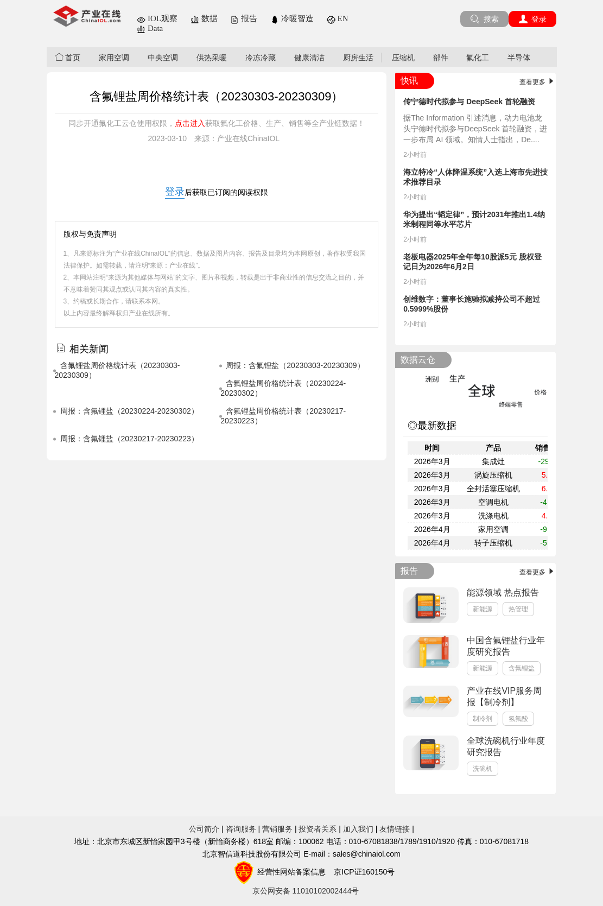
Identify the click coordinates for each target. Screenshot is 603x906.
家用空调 (114, 57)
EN (337, 18)
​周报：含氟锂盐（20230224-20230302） (129, 411)
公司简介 (204, 829)
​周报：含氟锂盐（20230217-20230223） (129, 438)
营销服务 (277, 829)
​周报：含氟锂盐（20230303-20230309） (295, 365)
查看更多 (537, 82)
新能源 (482, 609)
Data (150, 28)
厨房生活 (358, 57)
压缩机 (403, 57)
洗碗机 (482, 768)
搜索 (484, 19)
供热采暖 (211, 57)
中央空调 (163, 57)
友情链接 (394, 829)
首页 (68, 57)
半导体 (518, 57)
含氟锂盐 (522, 668)
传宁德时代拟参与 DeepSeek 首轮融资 (469, 101)
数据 (204, 18)
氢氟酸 (518, 719)
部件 (440, 57)
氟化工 (477, 57)
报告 (243, 18)
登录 (532, 19)
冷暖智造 (292, 18)
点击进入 (190, 123)
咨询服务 (241, 829)
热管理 (518, 609)
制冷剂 (482, 719)
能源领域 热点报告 (502, 592)
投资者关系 (318, 829)
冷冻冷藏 (260, 57)
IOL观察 (157, 18)
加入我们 (358, 829)
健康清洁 (309, 57)
